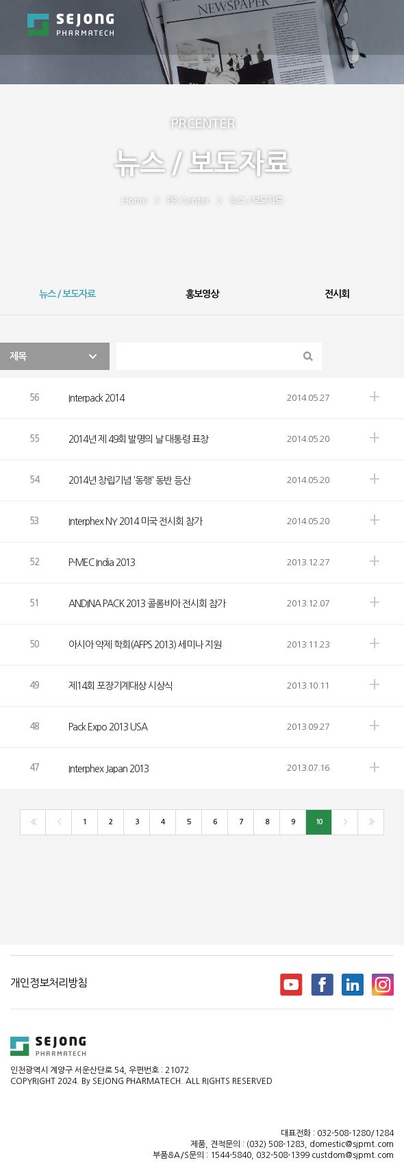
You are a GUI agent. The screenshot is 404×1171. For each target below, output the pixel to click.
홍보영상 (202, 294)
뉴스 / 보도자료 (255, 200)
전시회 (337, 294)
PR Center (188, 200)
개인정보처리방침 (48, 982)
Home (134, 200)
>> (370, 822)
